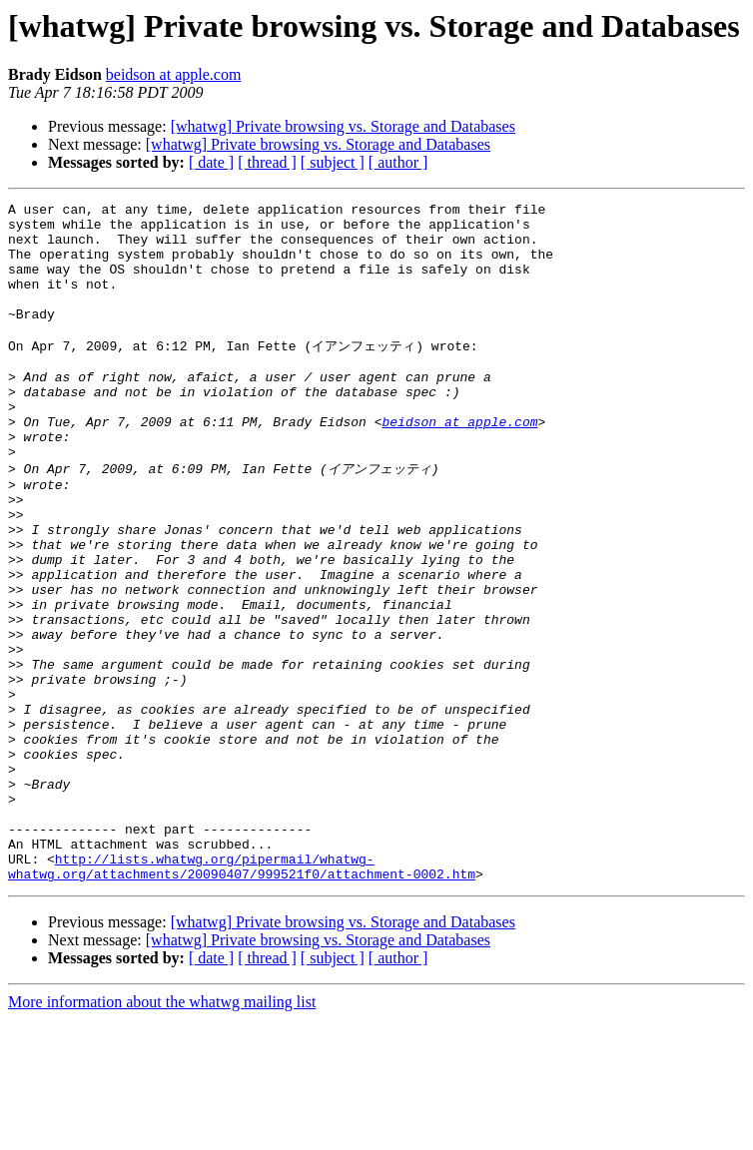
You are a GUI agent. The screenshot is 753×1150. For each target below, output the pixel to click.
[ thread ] (267, 162)
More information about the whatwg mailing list (162, 1132)
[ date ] (211, 162)
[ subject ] (333, 162)
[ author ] (398, 162)
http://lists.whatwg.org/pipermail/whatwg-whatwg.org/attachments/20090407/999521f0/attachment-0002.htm (241, 995)
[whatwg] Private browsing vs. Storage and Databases (343, 126)
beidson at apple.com (174, 74)
